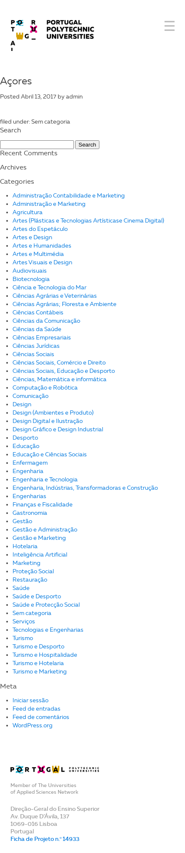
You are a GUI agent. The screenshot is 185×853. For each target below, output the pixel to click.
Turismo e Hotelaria (38, 663)
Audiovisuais (30, 270)
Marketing (27, 563)
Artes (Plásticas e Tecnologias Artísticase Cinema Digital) (88, 220)
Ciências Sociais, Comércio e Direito (59, 362)
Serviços (24, 621)
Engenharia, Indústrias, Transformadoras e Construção (85, 487)
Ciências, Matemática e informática (59, 379)
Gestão (22, 521)
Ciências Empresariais (42, 337)
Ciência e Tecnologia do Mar (49, 287)
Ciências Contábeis (38, 312)
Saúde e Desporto (37, 596)
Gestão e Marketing (39, 538)
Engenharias (29, 496)
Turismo (23, 638)
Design (22, 404)
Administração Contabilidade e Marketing (69, 195)
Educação (26, 446)
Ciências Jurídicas (36, 345)
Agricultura (28, 212)
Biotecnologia (31, 279)
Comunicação (30, 396)
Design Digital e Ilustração (48, 421)
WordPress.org (33, 725)
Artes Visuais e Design (42, 262)
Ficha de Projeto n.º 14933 (44, 839)
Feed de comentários (41, 717)
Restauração (30, 579)
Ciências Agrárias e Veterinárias (55, 295)
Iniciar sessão (30, 700)
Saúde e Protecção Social (46, 604)
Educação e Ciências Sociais (50, 454)
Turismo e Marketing (40, 671)
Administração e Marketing (49, 204)
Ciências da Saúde (37, 329)
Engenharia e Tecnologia (45, 479)
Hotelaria (25, 546)
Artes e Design (32, 237)
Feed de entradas (37, 708)
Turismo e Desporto (38, 646)
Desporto (25, 437)
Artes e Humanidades (42, 245)
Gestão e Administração (45, 529)
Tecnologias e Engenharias (48, 629)
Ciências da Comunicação (46, 320)
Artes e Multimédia (38, 254)
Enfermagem (30, 462)
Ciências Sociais (33, 354)
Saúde (21, 588)
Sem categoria (32, 613)
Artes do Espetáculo (40, 229)
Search (87, 145)
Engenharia (28, 471)
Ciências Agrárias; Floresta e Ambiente (65, 304)
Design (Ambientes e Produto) (53, 412)
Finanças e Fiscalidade (43, 504)
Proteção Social (33, 571)
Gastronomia (30, 512)
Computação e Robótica (45, 387)
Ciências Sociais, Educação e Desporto (64, 371)
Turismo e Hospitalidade (45, 654)
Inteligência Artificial (40, 554)
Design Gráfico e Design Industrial (58, 429)
